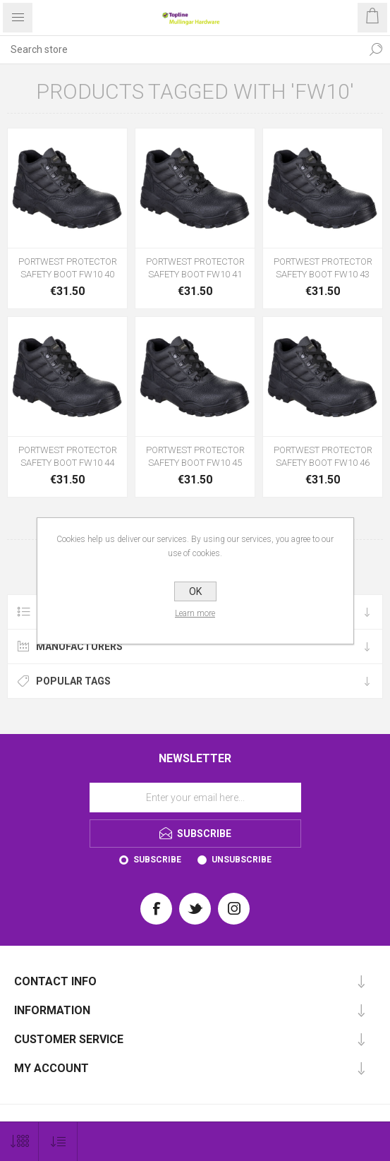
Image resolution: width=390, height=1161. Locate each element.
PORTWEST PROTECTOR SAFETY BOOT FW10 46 (323, 456)
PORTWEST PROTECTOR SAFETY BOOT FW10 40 (67, 267)
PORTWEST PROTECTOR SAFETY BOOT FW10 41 (195, 267)
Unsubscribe (242, 860)
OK (195, 591)
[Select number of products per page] (19, 1141)
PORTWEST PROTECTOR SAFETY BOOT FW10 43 (323, 267)
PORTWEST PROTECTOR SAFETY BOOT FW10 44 (67, 456)
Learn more (195, 613)
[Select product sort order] (58, 1141)
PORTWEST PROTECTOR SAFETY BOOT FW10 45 (195, 456)
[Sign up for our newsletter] (195, 797)
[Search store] (181, 49)
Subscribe (157, 860)
